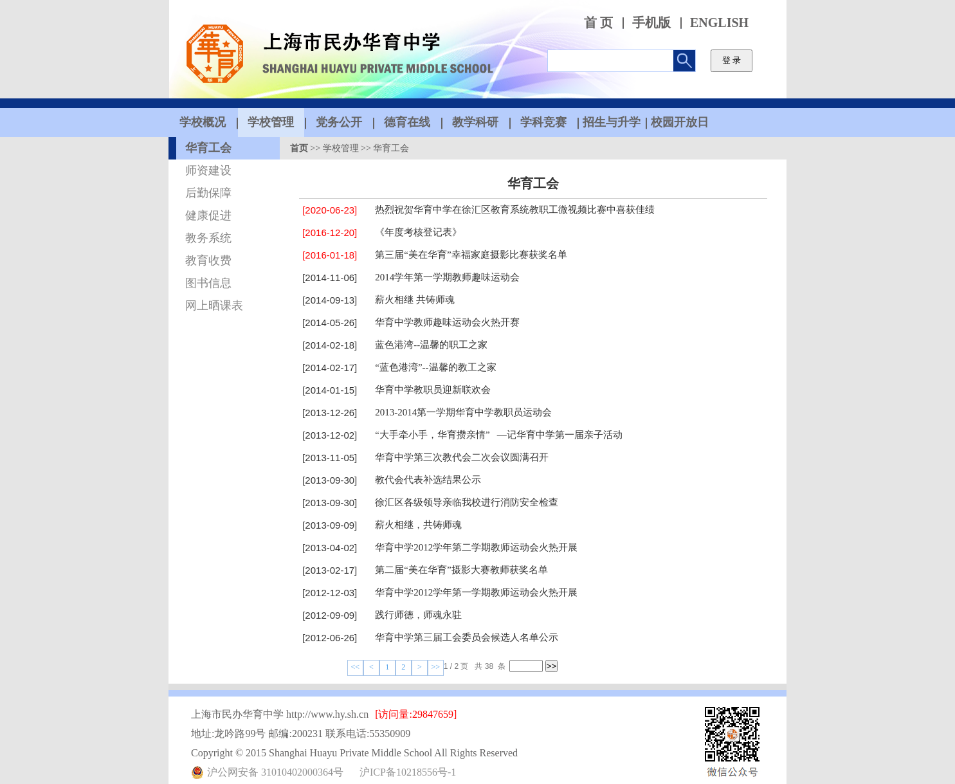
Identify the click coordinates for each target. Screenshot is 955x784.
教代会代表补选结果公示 (428, 480)
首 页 (598, 23)
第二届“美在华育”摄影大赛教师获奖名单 (461, 570)
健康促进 (208, 215)
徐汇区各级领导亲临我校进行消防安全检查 (466, 502)
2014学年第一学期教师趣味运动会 (447, 277)
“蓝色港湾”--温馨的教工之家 (435, 367)
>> (436, 666)
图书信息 (208, 283)
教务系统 (208, 238)
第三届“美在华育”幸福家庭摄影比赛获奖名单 (471, 255)
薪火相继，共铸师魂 (418, 525)
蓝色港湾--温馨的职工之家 (431, 345)
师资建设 (208, 170)
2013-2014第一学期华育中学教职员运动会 (463, 412)
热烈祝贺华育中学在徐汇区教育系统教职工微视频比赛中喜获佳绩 (515, 210)
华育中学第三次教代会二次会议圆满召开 (462, 457)
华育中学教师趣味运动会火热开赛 (447, 322)
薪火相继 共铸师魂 (415, 300)
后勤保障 (208, 193)
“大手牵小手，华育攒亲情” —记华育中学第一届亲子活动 (499, 435)
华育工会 (208, 147)
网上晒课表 (214, 305)
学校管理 (341, 148)
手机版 (651, 23)
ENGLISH (719, 23)
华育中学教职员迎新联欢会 (433, 390)
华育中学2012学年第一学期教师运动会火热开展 (476, 592)
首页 (299, 148)
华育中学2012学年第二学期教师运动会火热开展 (476, 547)
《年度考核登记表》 (418, 232)
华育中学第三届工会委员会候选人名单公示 (466, 637)
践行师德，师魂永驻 (418, 615)
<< (355, 666)
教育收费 (208, 260)
